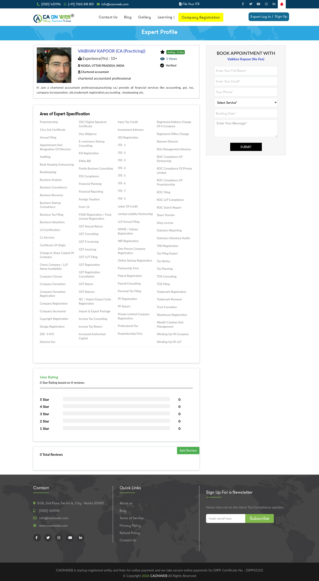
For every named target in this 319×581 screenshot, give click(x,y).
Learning (165, 17)
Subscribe (259, 518)
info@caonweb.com (115, 4)
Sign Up (281, 16)
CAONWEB (159, 576)
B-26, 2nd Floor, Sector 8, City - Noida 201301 (70, 503)
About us (126, 503)
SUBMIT (245, 147)
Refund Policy (130, 532)
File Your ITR (191, 4)
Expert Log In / (262, 16)
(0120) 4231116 (51, 4)
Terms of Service (132, 518)
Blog (128, 17)
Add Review (188, 450)
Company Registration (201, 17)
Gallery (144, 17)
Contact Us (108, 17)
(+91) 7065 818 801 (81, 4)
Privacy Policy (130, 525)
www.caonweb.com (53, 525)
